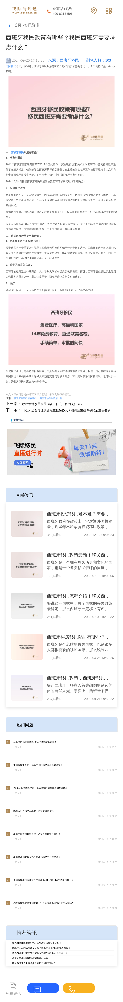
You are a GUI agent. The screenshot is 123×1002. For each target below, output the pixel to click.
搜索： (9, 399)
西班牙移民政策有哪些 (25, 399)
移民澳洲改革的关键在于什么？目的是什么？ (60, 404)
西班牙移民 (17, 153)
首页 (18, 25)
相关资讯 (27, 496)
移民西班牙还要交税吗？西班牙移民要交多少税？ (37, 943)
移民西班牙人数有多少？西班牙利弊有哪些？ (34, 964)
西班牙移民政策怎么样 (51, 399)
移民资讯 (35, 25)
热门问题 (27, 725)
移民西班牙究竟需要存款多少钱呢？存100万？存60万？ (40, 953)
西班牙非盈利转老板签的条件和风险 (30, 958)
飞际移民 (11, 67)
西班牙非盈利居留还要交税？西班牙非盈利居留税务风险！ (41, 948)
